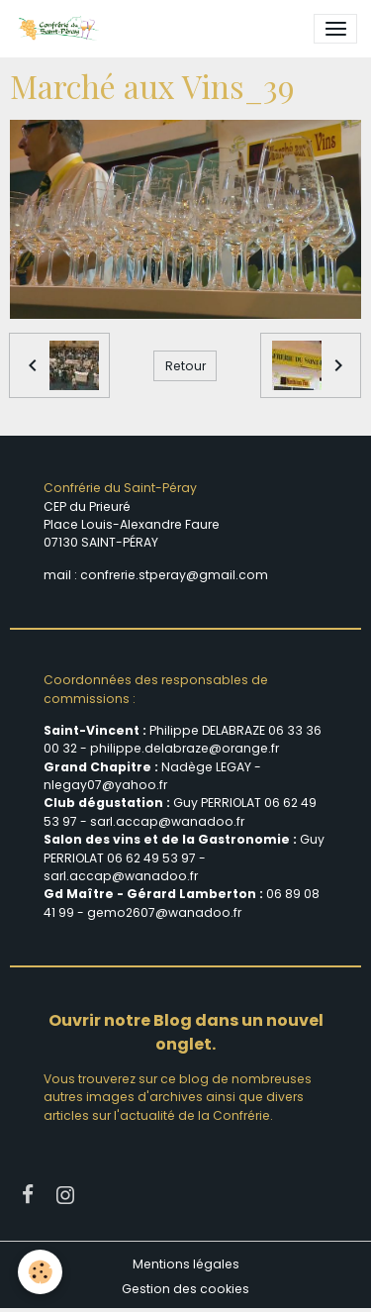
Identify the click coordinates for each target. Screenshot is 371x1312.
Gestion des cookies (185, 1288)
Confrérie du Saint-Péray (120, 487)
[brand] (61, 29)
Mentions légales (186, 1264)
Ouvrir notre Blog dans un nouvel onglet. (186, 1032)
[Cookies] (40, 1272)
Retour (185, 365)
